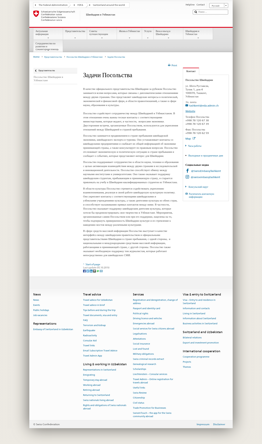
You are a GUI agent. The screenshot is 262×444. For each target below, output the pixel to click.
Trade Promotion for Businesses (149, 408)
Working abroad (91, 385)
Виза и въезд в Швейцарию (168, 34)
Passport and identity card (146, 308)
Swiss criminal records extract (148, 359)
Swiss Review (140, 392)
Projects (187, 362)
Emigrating (89, 375)
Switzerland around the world (109, 5)
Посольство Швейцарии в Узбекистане (85, 57)
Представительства (75, 34)
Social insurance (141, 344)
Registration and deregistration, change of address (155, 302)
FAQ (85, 320)
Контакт (189, 71)
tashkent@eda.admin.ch (204, 105)
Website (190, 111)
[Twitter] (88, 270)
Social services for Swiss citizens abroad (153, 328)
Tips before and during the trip (99, 310)
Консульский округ (198, 186)
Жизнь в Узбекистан (129, 34)
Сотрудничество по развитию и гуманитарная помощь (48, 47)
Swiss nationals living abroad (98, 400)
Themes (187, 367)
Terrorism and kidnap (94, 325)
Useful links (139, 387)
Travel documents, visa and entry (100, 315)
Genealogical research (144, 364)
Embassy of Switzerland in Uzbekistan (53, 329)
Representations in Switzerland (99, 369)
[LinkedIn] (91, 270)
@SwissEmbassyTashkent (206, 171)
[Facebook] (84, 270)
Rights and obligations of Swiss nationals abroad (104, 407)
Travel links (89, 345)
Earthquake (89, 330)
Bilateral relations (192, 337)
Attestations (139, 338)
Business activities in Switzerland (200, 323)
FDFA (80, 5)
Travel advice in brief (94, 305)
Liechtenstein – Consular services (150, 374)
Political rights (140, 313)
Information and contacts (196, 308)
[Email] (101, 270)
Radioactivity (90, 335)
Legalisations (140, 333)
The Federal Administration (53, 5)
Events (36, 305)
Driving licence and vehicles (147, 318)
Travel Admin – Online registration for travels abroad (153, 381)
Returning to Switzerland (96, 395)
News (36, 300)
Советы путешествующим (102, 34)
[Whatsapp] (98, 270)
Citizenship (139, 398)
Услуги (147, 34)
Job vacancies (40, 315)
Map (190, 138)
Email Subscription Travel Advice (100, 350)
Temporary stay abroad (95, 380)
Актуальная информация (48, 34)
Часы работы (194, 145)
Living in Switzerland (194, 313)
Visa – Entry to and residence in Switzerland (199, 302)
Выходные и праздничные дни (205, 155)
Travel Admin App (92, 355)
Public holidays (41, 310)
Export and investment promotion (201, 342)
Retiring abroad (91, 390)
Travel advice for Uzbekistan (98, 300)
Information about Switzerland (199, 318)
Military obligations (143, 354)
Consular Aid (90, 340)
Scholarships (139, 369)
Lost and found (141, 349)
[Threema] (94, 270)
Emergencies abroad (143, 323)
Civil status (138, 402)
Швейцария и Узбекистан (198, 34)
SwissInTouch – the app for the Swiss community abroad (152, 415)
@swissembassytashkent (205, 177)
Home (36, 57)
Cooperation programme (196, 356)
